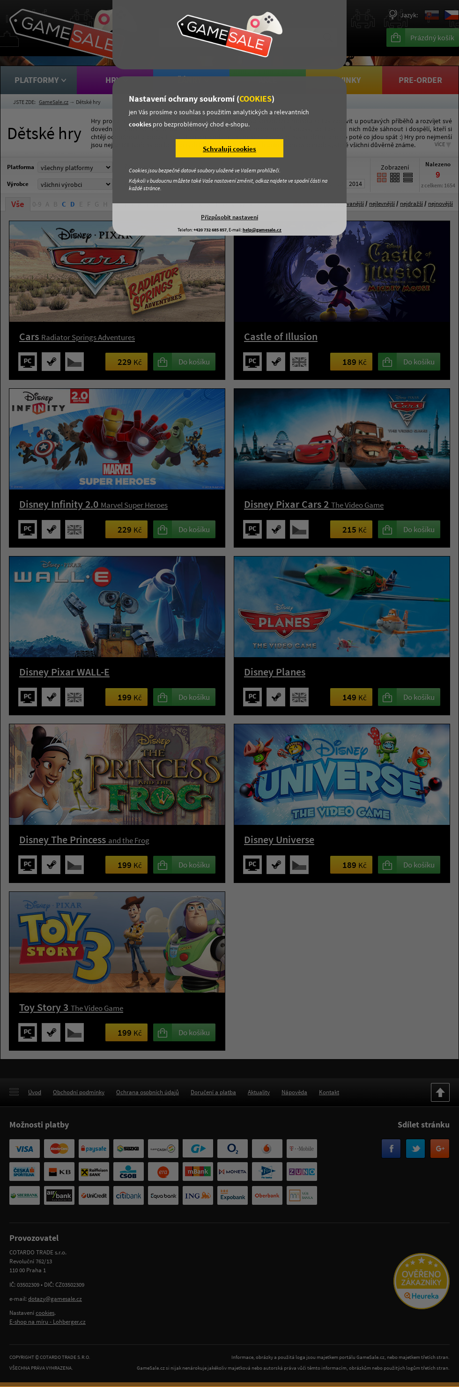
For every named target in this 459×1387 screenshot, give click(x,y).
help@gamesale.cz (262, 230)
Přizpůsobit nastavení (229, 217)
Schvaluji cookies (229, 148)
